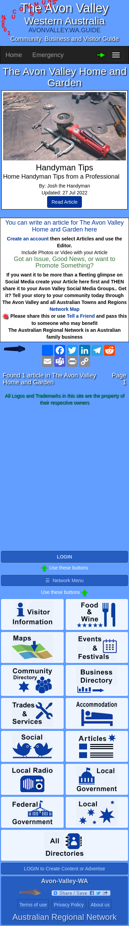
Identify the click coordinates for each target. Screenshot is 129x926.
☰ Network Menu (64, 580)
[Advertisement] (64, 478)
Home (14, 55)
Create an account (28, 238)
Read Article (64, 202)
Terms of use (33, 904)
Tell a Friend (81, 316)
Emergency (48, 55)
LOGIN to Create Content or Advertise (64, 868)
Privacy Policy (69, 904)
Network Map (64, 309)
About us (99, 904)
